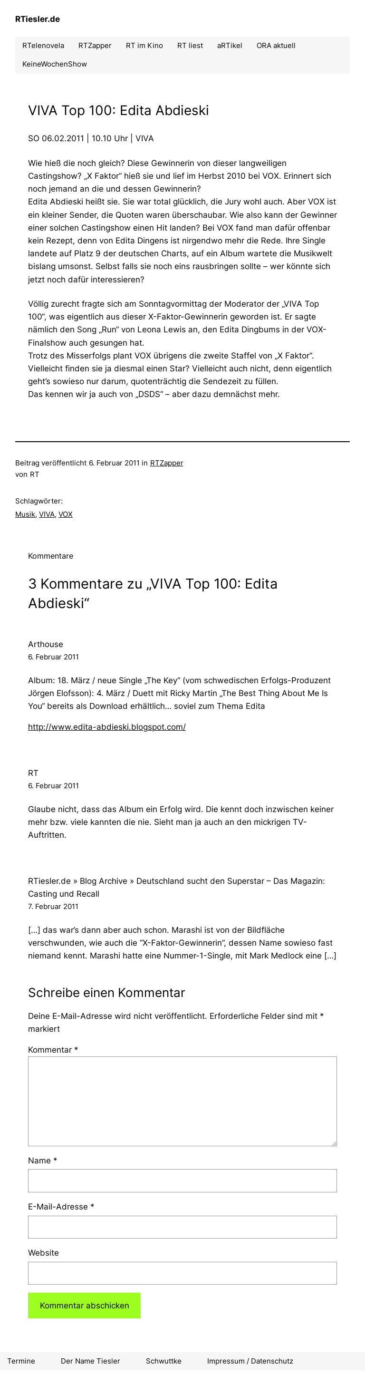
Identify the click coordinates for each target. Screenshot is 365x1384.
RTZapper (166, 462)
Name (43, 1160)
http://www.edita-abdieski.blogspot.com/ (107, 727)
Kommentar (53, 1050)
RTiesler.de (37, 19)
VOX (65, 514)
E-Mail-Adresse (61, 1206)
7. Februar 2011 (53, 906)
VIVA (47, 514)
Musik (25, 514)
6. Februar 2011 (53, 656)
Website (43, 1253)
